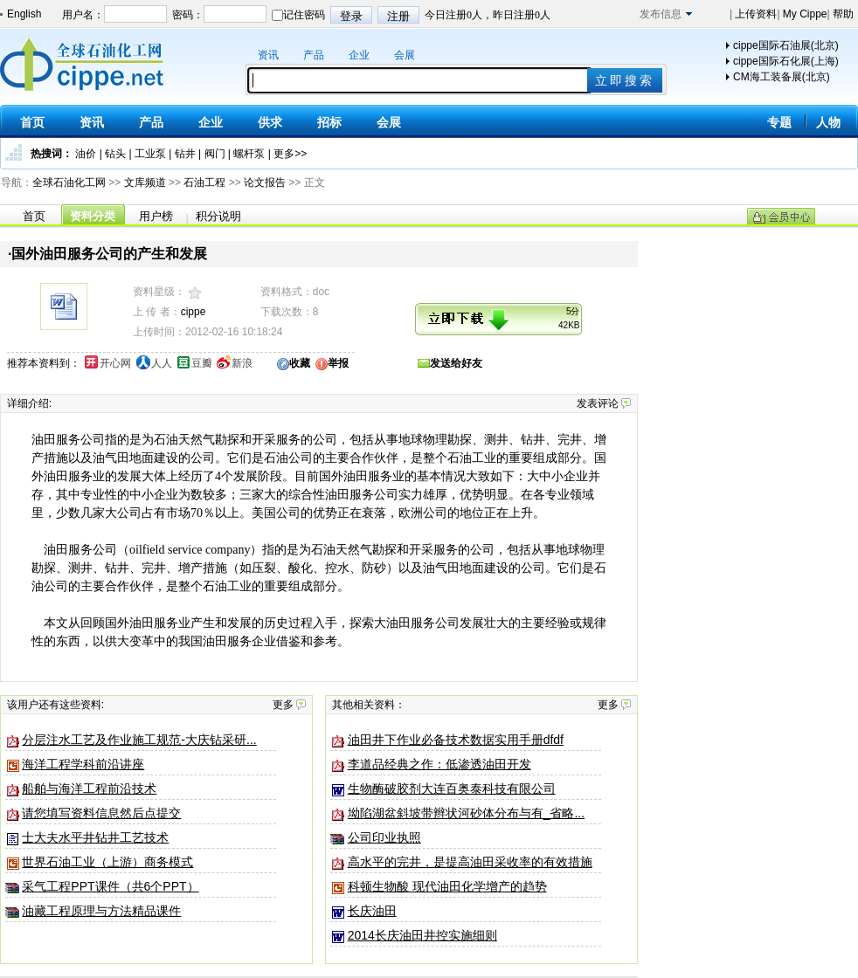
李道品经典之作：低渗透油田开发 (439, 764)
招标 (329, 122)
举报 (338, 363)
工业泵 (150, 154)
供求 (270, 122)
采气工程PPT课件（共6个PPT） (110, 886)
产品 (313, 55)
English (24, 14)
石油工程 (204, 182)
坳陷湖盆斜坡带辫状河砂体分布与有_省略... (466, 813)
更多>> (290, 154)
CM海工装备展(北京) (781, 77)
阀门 (214, 154)
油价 (85, 154)
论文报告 (265, 182)
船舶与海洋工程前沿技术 (89, 788)
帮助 (842, 14)
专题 (779, 122)
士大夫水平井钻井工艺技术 (95, 837)
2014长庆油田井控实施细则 (422, 935)
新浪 (242, 363)
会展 (404, 55)
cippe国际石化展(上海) (786, 61)
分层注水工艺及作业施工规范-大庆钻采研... (139, 740)
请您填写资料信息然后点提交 (101, 813)
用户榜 (156, 216)
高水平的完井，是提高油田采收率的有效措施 (470, 862)
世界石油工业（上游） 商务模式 (107, 862)
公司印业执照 (384, 837)
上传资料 (754, 14)
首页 (32, 122)
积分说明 (218, 216)
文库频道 (145, 182)
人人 (161, 363)
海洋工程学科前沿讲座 (83, 764)
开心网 (115, 363)
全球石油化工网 (69, 182)
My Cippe (803, 14)
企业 (359, 55)
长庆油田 (372, 911)
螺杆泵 (249, 154)
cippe (193, 312)
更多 (283, 705)
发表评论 (598, 403)
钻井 (185, 154)
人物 (828, 122)
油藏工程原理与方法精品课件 (101, 911)
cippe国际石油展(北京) (786, 45)
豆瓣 (201, 363)
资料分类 (92, 216)
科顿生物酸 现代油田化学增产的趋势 (447, 886)
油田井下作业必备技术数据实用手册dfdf (456, 740)
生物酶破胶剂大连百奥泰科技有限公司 (452, 788)
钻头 (115, 154)
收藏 (299, 363)
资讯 (268, 55)
